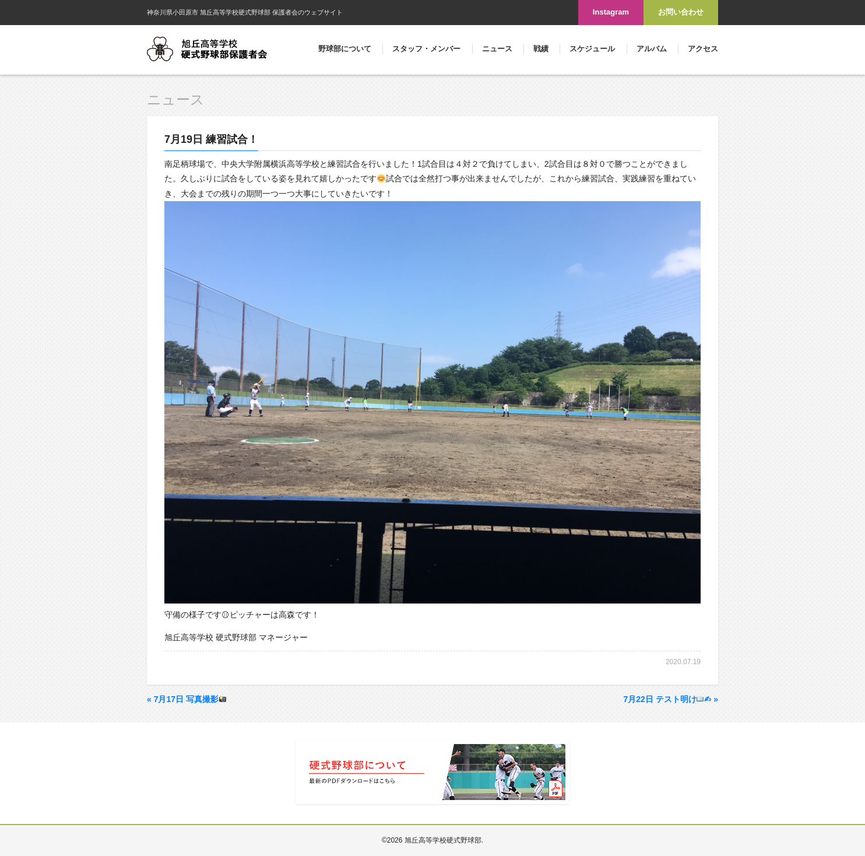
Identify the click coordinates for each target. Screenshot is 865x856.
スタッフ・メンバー (426, 48)
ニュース (497, 48)
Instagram (611, 12)
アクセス (703, 48)
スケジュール (592, 48)
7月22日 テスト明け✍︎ (670, 699)
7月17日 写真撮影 (186, 699)
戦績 (540, 48)
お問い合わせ (681, 12)
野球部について (344, 48)
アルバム (652, 48)
